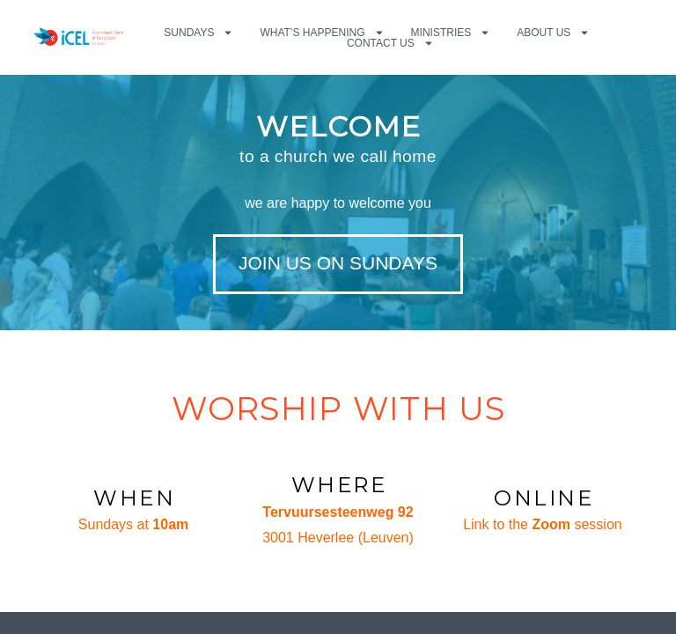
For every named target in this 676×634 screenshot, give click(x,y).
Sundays (198, 32)
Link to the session (542, 524)
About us (553, 32)
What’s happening (322, 32)
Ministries (451, 32)
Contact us (390, 43)
